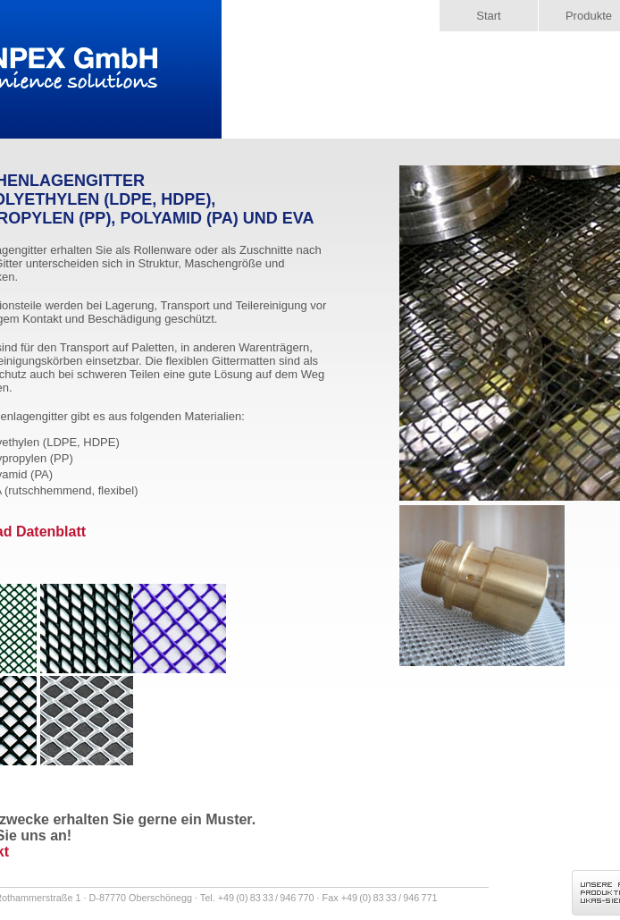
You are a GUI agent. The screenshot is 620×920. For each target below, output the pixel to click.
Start (488, 15)
